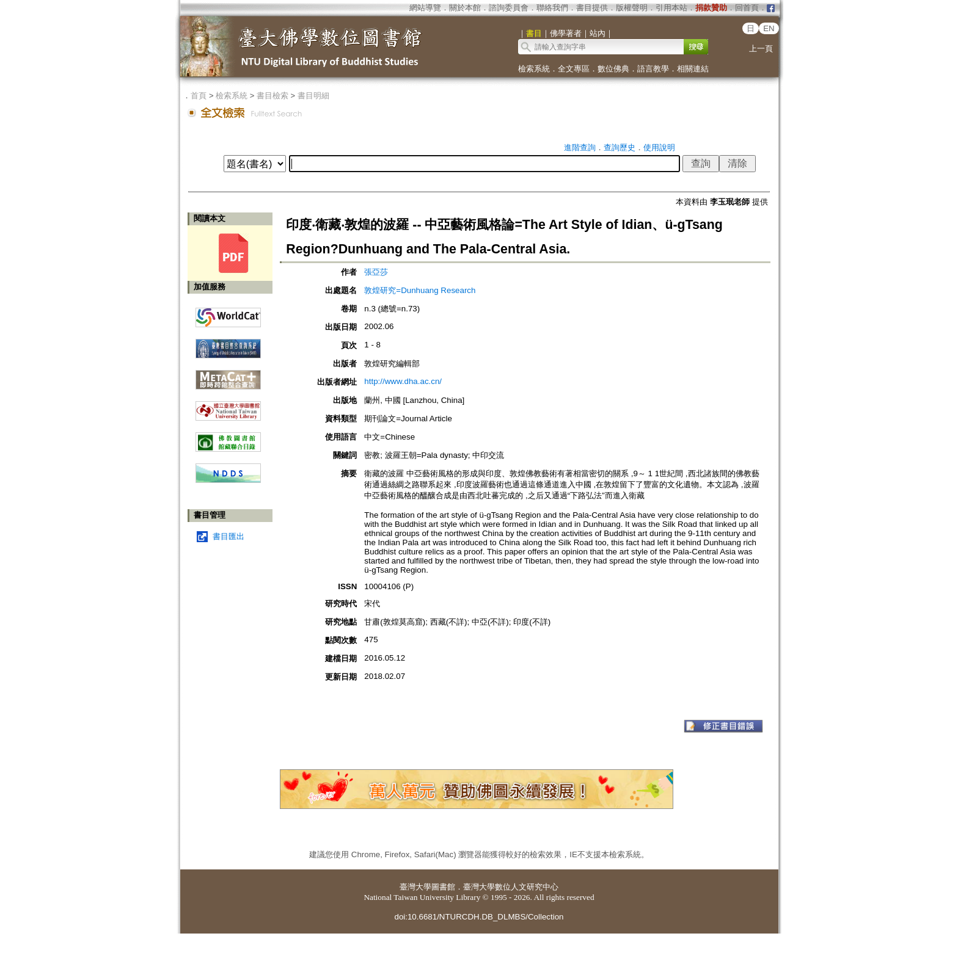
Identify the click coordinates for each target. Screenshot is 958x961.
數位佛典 (613, 68)
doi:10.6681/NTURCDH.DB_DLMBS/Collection (478, 916)
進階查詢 (580, 147)
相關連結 (693, 68)
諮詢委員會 (508, 7)
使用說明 (659, 147)
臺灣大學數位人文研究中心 (510, 886)
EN (769, 28)
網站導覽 (425, 7)
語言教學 (653, 68)
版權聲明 (632, 7)
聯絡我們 (552, 7)
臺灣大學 (415, 886)
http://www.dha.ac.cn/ (403, 381)
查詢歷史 (619, 147)
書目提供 (592, 7)
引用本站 (671, 7)
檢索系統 (534, 68)
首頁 (199, 95)
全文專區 (574, 68)
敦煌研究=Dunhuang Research (419, 290)
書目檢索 (272, 95)
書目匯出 (228, 536)
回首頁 (747, 7)
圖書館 (443, 886)
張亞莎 (376, 272)
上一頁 (761, 48)
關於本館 (465, 7)
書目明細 (313, 95)
